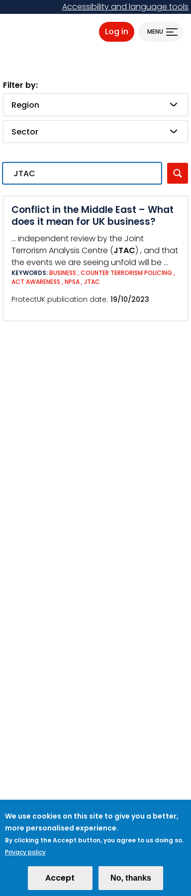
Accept (60, 883)
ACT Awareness (35, 281)
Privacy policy (25, 857)
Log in (116, 31)
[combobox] (95, 104)
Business (62, 273)
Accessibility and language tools (125, 6)
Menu (155, 31)
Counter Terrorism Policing (126, 273)
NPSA (72, 281)
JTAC (92, 281)
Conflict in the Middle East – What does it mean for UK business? (92, 215)
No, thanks (130, 883)
